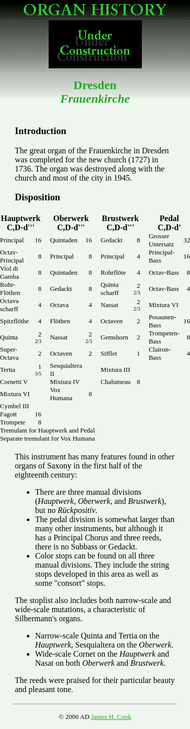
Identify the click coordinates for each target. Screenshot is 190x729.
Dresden (95, 91)
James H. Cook (111, 716)
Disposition (37, 197)
